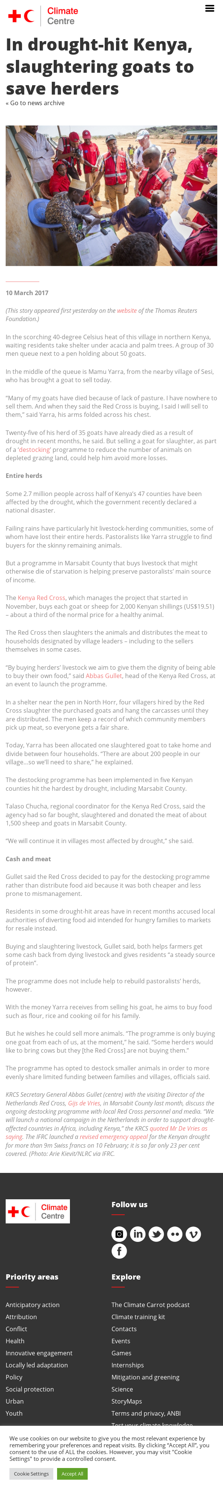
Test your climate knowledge (152, 1425)
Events (121, 1341)
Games (122, 1353)
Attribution (21, 1317)
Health (15, 1341)
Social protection (30, 1389)
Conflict (16, 1329)
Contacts (124, 1329)
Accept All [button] (72, 1473)
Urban (15, 1401)
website (127, 310)
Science (122, 1389)
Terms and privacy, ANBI (146, 1413)
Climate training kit (138, 1317)
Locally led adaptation (37, 1365)
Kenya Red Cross (41, 598)
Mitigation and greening (146, 1377)
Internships (128, 1365)
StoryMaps (127, 1401)
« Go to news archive (35, 103)
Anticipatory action (33, 1305)
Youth (14, 1413)
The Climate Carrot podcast (151, 1305)
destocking (34, 449)
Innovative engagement (39, 1353)
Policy (14, 1377)
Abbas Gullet (104, 676)
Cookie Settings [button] (31, 1473)
